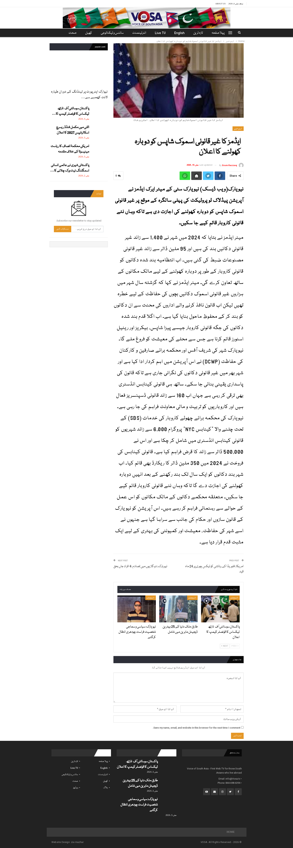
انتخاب (234, 597)
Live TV (160, 33)
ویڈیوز (75, 788)
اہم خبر (238, 128)
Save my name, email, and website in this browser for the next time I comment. (196, 727)
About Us (220, 3)
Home (231, 832)
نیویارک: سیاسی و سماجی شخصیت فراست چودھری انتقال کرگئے (139, 805)
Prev (234, 646)
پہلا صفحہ (220, 33)
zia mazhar (77, 842)
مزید (72, 33)
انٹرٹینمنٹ (139, 33)
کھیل (87, 33)
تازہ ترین (200, 33)
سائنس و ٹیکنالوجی (111, 33)
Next (224, 646)
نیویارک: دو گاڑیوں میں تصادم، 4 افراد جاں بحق (140, 566)
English (180, 33)
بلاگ (105, 788)
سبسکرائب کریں (62, 229)
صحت (75, 781)
